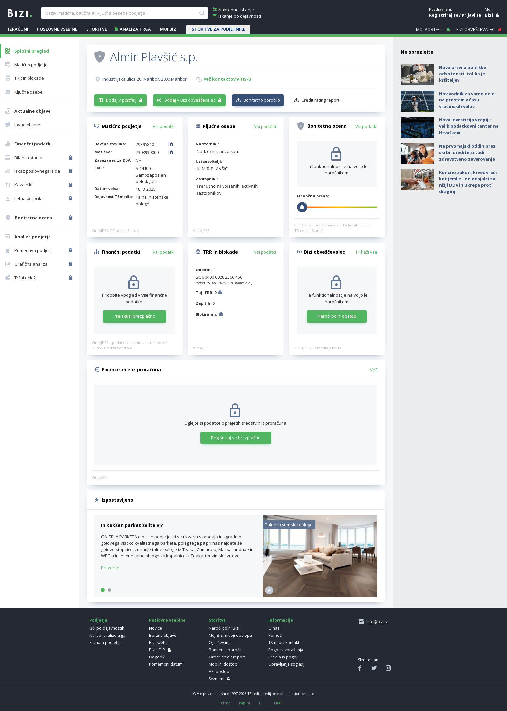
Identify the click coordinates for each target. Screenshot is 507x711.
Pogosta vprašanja (285, 650)
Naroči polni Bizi (224, 628)
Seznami (216, 678)
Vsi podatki (164, 126)
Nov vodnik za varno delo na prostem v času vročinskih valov (467, 100)
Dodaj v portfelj (121, 100)
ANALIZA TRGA (135, 29)
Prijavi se (471, 15)
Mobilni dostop (223, 664)
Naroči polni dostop (337, 316)
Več (373, 370)
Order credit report (227, 657)
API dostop (219, 671)
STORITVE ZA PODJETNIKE (218, 29)
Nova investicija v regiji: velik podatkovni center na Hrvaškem (468, 126)
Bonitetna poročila (226, 650)
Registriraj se (443, 15)
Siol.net (224, 703)
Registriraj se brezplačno (236, 438)
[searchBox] (124, 13)
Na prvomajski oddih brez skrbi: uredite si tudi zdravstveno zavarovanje (467, 152)
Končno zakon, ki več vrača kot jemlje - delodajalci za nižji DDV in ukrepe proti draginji (468, 182)
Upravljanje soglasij (286, 664)
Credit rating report (320, 100)
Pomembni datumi (166, 664)
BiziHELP (157, 650)
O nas (273, 628)
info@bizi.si (376, 622)
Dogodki (157, 657)
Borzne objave (162, 635)
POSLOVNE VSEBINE (57, 29)
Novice (155, 628)
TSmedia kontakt (283, 642)
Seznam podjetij (104, 642)
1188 (277, 703)
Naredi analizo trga (107, 635)
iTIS (261, 703)
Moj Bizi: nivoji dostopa (230, 635)
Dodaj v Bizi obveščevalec (189, 100)
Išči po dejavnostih (106, 628)
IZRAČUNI (18, 29)
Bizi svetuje (159, 642)
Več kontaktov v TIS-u (227, 79)
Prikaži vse (366, 252)
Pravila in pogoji (283, 657)
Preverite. (110, 568)
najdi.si (244, 703)
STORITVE (96, 29)
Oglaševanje (220, 642)
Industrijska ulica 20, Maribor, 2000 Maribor (144, 79)
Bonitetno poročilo (262, 100)
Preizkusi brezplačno (134, 316)
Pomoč (275, 635)
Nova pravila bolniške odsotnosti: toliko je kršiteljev (462, 73)
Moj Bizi (169, 29)
